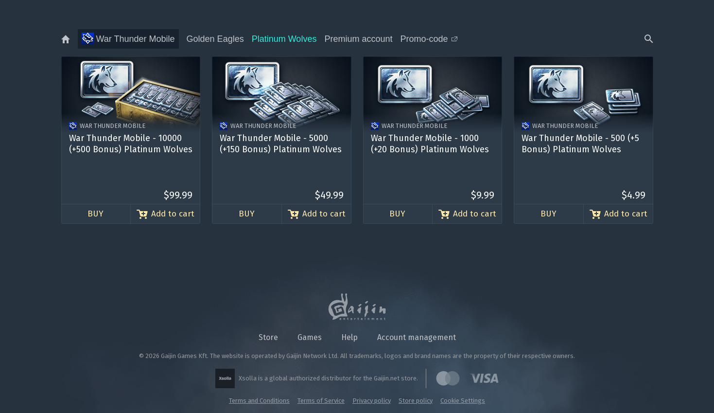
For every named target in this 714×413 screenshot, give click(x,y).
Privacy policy (371, 400)
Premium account (358, 39)
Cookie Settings (462, 400)
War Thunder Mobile (128, 39)
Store (268, 337)
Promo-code (428, 39)
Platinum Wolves (284, 39)
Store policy (416, 400)
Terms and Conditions (259, 400)
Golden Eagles (215, 39)
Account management (416, 337)
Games (309, 337)
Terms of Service (321, 400)
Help (349, 337)
